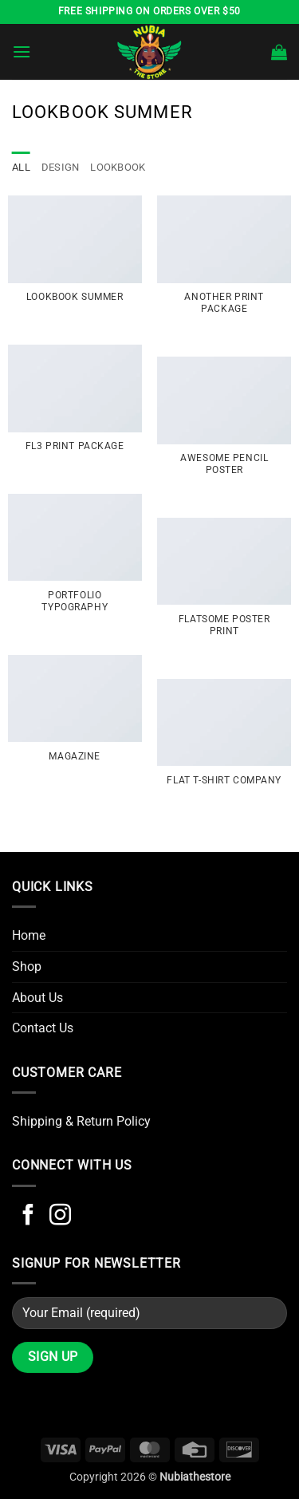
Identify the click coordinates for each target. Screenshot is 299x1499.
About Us (37, 997)
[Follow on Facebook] (28, 1217)
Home (28, 935)
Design (60, 167)
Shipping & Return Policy (81, 1121)
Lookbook (117, 167)
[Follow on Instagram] (60, 1217)
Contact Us (42, 1027)
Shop (26, 966)
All (21, 167)
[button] (21, 51)
